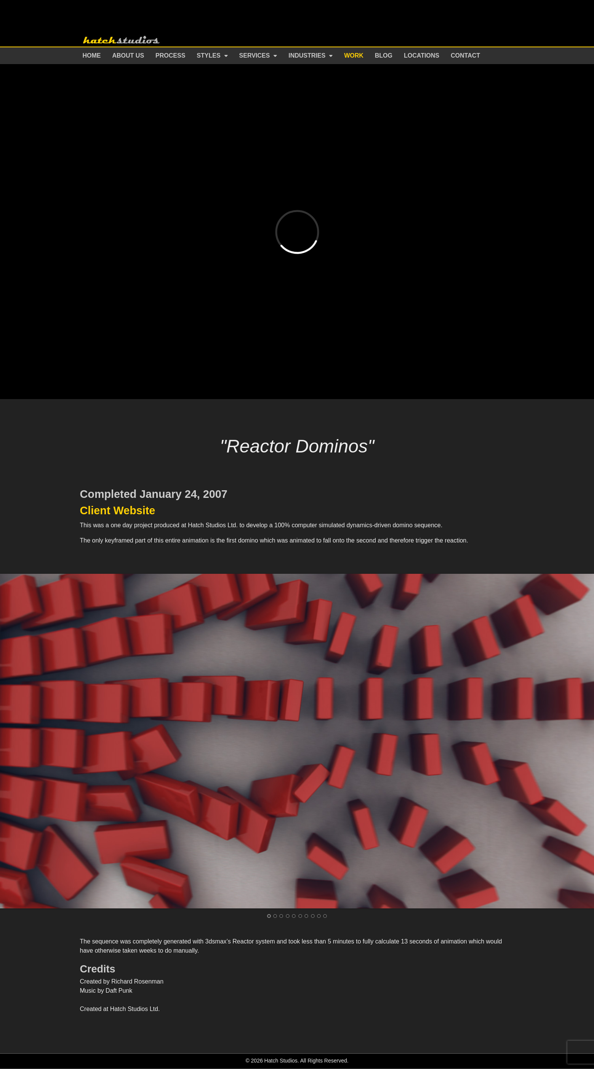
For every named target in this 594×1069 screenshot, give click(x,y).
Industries (306, 55)
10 (325, 916)
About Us (128, 55)
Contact (465, 55)
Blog (383, 55)
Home (92, 55)
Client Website (117, 510)
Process (170, 55)
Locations (421, 55)
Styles (208, 55)
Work (353, 55)
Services (254, 55)
